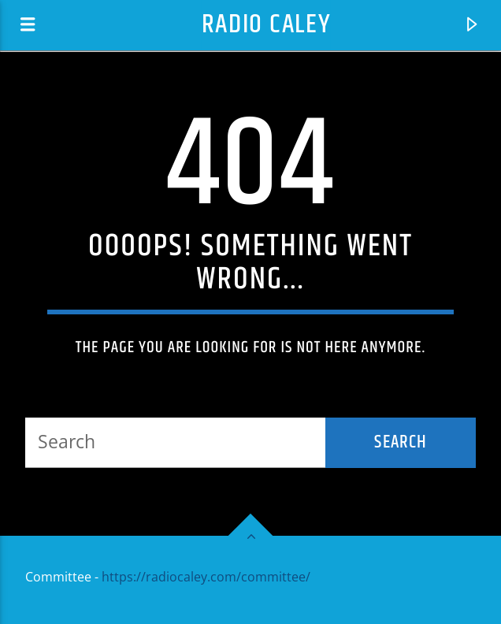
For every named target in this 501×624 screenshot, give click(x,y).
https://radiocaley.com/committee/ (206, 576)
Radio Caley (266, 25)
